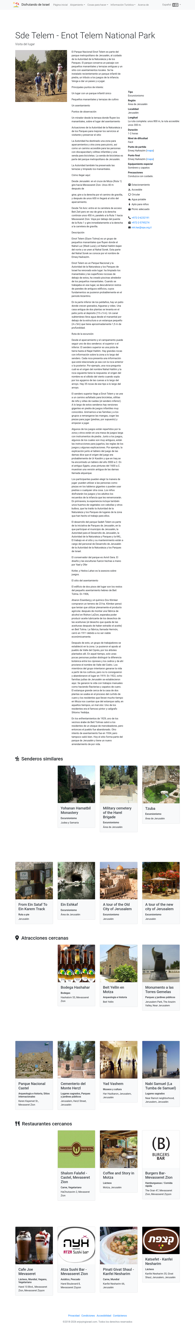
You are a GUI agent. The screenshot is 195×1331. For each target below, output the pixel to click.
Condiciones (88, 1315)
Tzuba (150, 808)
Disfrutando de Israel (35, 4)
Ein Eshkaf (69, 904)
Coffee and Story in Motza (118, 1175)
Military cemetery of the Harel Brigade (117, 812)
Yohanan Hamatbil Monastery (76, 810)
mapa (150, 150)
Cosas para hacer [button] (96, 4)
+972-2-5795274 (140, 222)
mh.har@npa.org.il (142, 227)
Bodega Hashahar (75, 987)
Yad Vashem (113, 1084)
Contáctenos (120, 1315)
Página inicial (60, 4)
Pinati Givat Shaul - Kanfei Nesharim (118, 1271)
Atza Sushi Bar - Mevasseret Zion (74, 1271)
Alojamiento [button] (76, 4)
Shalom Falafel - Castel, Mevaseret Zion (75, 1177)
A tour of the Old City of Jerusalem (117, 906)
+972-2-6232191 (140, 217)
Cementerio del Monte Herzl (73, 1086)
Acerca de (143, 4)
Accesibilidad (104, 1315)
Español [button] (170, 4)
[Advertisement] (97, 21)
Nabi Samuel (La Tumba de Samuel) (160, 1086)
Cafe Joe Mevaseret (27, 1271)
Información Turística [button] (122, 4)
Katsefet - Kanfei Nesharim (159, 1261)
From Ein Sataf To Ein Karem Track (32, 906)
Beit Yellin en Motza (113, 989)
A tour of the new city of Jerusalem (159, 906)
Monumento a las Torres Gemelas (159, 989)
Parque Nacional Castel (31, 1086)
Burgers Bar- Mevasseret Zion (159, 1175)
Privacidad (74, 1315)
